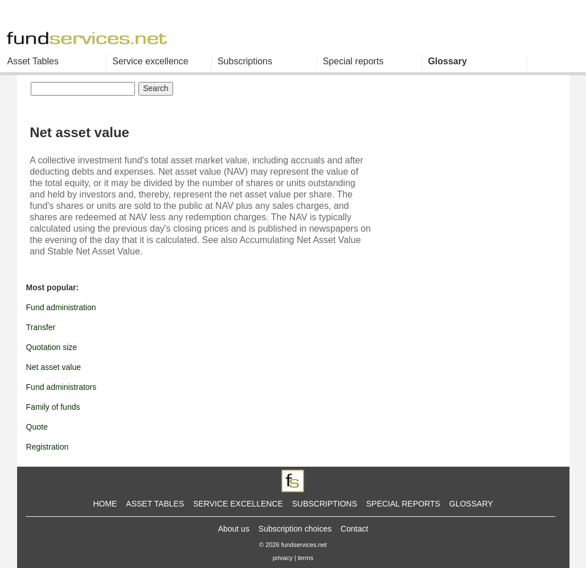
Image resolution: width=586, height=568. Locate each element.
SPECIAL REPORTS (403, 503)
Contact (354, 528)
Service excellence (150, 61)
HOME (105, 503)
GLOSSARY (471, 503)
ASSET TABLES (155, 503)
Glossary (447, 61)
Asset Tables (33, 61)
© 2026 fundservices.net (293, 544)
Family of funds (53, 406)
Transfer (41, 327)
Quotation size (51, 347)
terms (306, 557)
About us (233, 528)
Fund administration (61, 307)
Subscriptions (245, 61)
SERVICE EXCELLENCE (238, 503)
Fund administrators (61, 387)
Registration (47, 446)
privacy (283, 557)
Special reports (353, 61)
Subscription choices (295, 528)
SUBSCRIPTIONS (324, 503)
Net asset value (53, 367)
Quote (37, 426)
